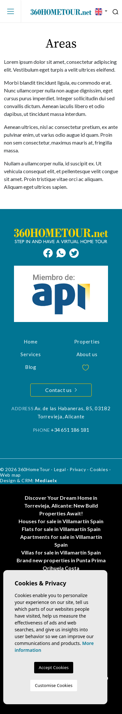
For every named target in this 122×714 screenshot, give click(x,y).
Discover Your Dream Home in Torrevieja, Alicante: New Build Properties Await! (61, 505)
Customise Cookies (53, 685)
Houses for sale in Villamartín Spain (61, 521)
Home (30, 341)
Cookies (99, 469)
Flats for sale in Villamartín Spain (61, 529)
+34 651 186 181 (70, 430)
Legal (60, 469)
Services (30, 354)
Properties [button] (87, 341)
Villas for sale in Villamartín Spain (61, 552)
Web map (10, 475)
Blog (30, 367)
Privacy (78, 469)
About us (87, 354)
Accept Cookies (54, 667)
